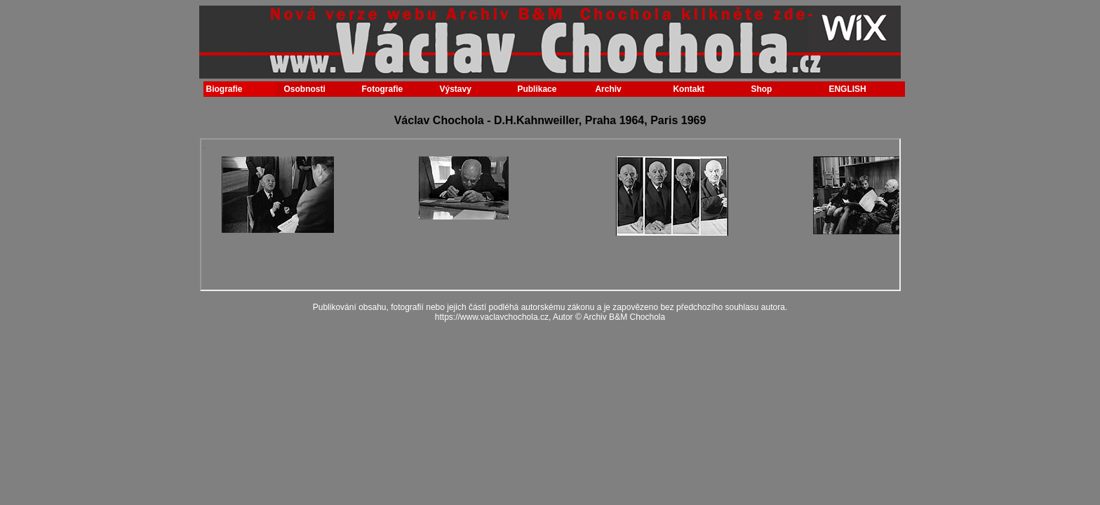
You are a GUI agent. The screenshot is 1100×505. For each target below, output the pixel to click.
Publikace (536, 89)
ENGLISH (847, 89)
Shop (761, 89)
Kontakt (688, 89)
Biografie (224, 89)
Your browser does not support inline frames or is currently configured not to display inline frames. (550, 214)
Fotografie (382, 89)
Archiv (608, 89)
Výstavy (455, 89)
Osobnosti (304, 89)
